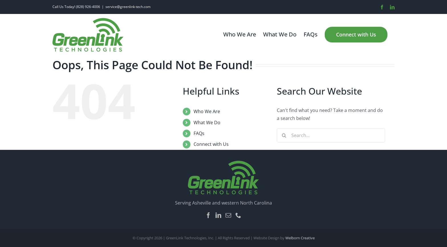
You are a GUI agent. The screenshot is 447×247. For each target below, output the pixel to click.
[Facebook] (208, 215)
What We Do (207, 122)
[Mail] (228, 215)
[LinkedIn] (218, 215)
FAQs (199, 133)
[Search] (284, 135)
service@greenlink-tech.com (128, 6)
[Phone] (238, 215)
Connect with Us (211, 144)
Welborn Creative (300, 237)
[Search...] (331, 135)
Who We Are (207, 111)
